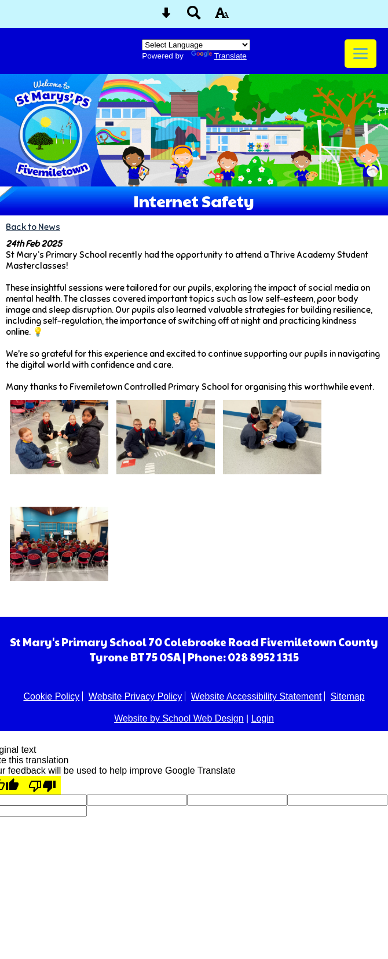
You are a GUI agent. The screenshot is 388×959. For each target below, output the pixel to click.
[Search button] (194, 16)
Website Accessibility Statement (256, 696)
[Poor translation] (42, 785)
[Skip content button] (166, 16)
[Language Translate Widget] (196, 44)
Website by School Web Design (179, 718)
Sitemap (348, 696)
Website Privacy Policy (135, 696)
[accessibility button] (222, 16)
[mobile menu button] (360, 53)
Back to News (33, 226)
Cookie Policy (51, 696)
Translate (219, 56)
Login (262, 718)
